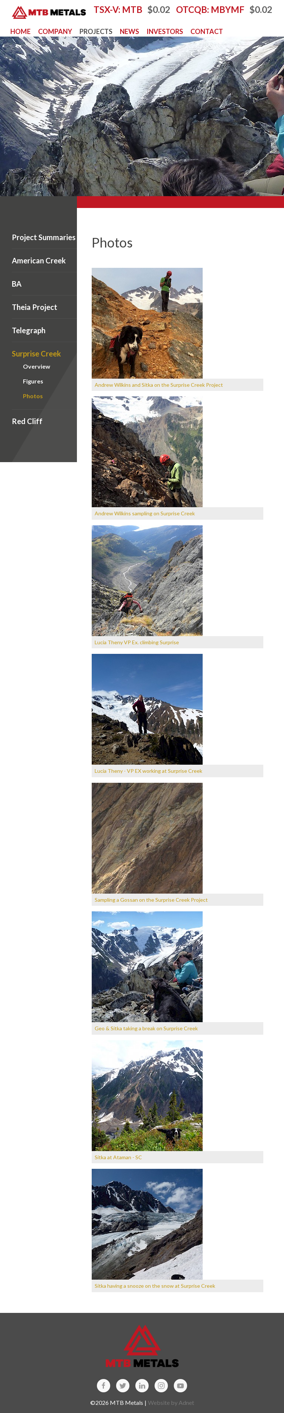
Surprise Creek (36, 353)
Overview (36, 366)
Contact (206, 31)
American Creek (39, 260)
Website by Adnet (171, 1402)
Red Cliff (27, 421)
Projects (96, 31)
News (129, 31)
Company (55, 31)
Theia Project (34, 307)
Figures (33, 381)
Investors (164, 31)
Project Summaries (43, 237)
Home (20, 31)
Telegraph (28, 330)
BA (16, 283)
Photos (33, 395)
